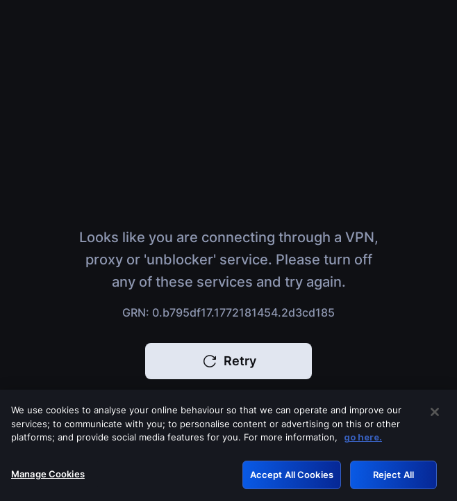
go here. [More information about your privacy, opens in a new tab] (363, 442)
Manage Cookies (48, 479)
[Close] (434, 417)
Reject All (393, 480)
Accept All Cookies (291, 480)
